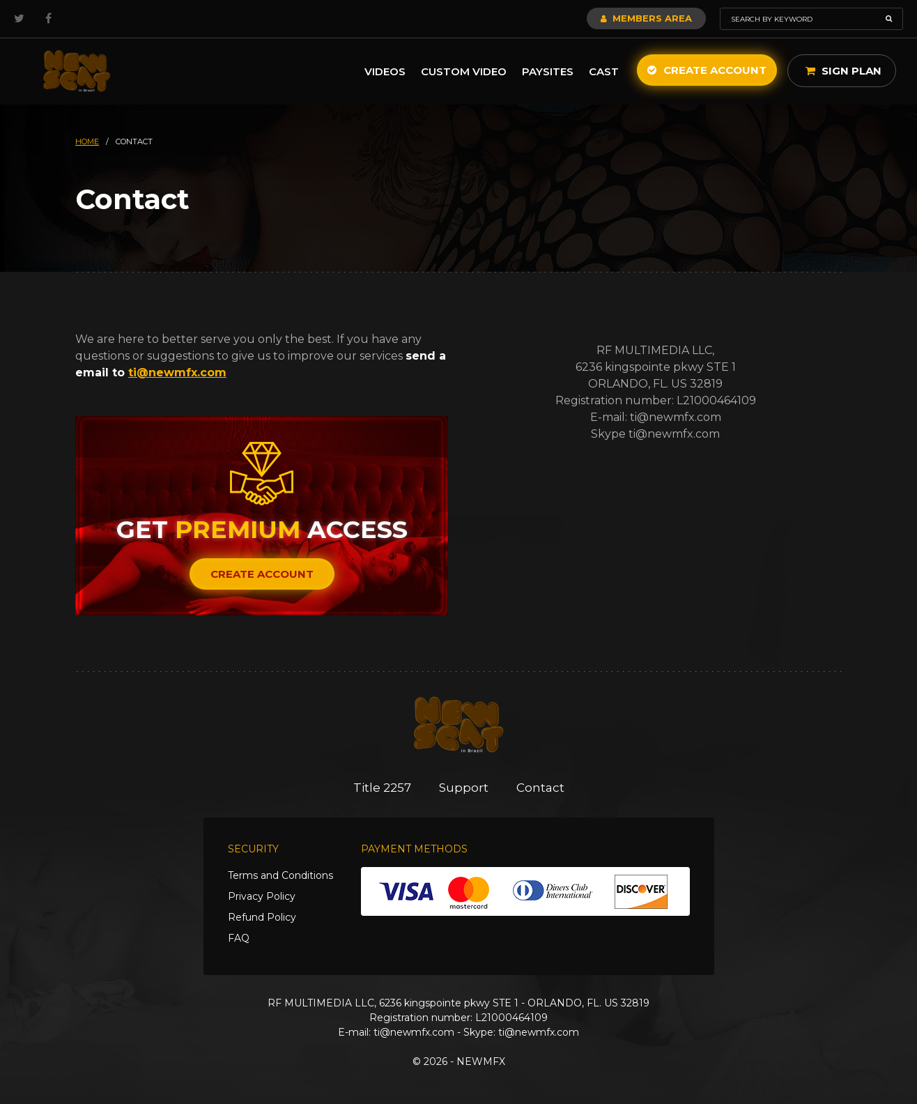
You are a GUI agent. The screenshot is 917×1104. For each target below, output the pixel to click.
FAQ (238, 938)
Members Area (646, 18)
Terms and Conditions (280, 875)
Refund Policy (262, 917)
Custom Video (464, 71)
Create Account (706, 70)
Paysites (547, 71)
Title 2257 (382, 788)
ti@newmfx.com (177, 372)
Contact (540, 788)
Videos (385, 71)
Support (463, 788)
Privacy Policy (261, 896)
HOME (87, 141)
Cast (604, 71)
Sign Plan (843, 70)
